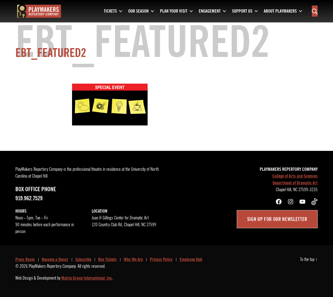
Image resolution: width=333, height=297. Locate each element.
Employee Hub (191, 259)
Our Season (138, 10)
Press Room (25, 259)
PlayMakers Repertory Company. (53, 266)
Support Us (242, 10)
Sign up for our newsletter (277, 219)
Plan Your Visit (173, 10)
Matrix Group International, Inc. (87, 278)
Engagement (210, 10)
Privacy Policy (161, 259)
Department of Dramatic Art (295, 183)
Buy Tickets (107, 259)
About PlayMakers (280, 10)
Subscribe (83, 259)
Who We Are (133, 259)
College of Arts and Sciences (295, 176)
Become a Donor (55, 259)
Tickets (110, 10)
